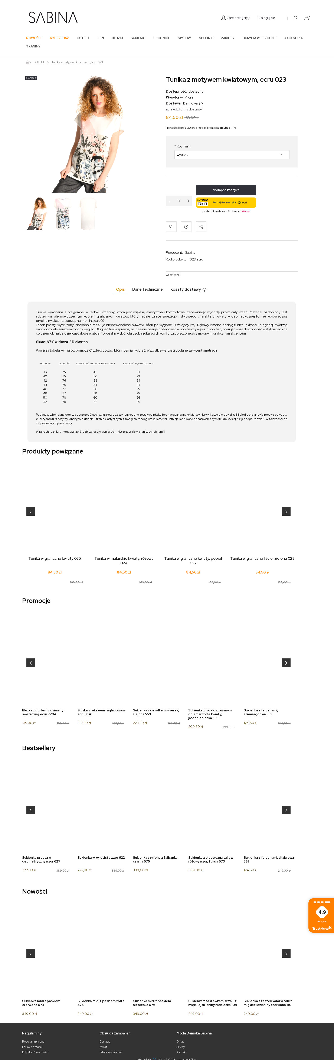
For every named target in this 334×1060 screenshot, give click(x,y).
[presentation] (30, 511)
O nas (180, 1041)
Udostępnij (172, 275)
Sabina (190, 252)
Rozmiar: (182, 146)
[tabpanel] (161, 372)
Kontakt (182, 1052)
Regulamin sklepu (33, 1041)
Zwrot (103, 1047)
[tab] (121, 289)
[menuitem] (33, 38)
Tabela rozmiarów (110, 1052)
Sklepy (181, 1047)
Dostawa (104, 1041)
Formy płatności (32, 1047)
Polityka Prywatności (35, 1052)
